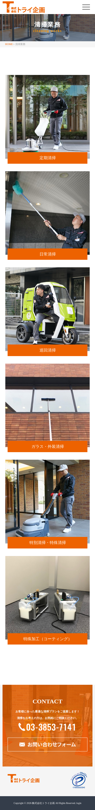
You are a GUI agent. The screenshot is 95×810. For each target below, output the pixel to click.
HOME (9, 44)
